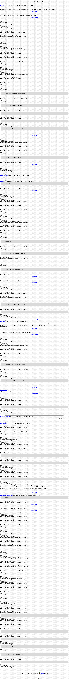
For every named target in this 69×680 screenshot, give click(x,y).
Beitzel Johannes (3, 321)
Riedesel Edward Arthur (4, 336)
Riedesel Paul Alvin (3, 390)
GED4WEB (42, 673)
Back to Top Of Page (3, 675)
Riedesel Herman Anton (4, 175)
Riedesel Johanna (3, 138)
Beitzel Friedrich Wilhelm (4, 423)
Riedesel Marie (2, 181)
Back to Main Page (34, 11)
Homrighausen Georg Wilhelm (5, 416)
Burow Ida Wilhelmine (4, 5)
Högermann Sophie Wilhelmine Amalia (6, 495)
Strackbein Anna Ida (3, 19)
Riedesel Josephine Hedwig (4, 506)
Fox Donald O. (2, 396)
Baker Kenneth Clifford (4, 512)
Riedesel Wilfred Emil (3, 13)
